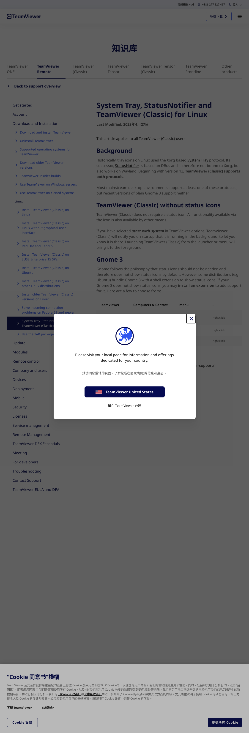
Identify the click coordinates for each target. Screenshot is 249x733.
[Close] (191, 318)
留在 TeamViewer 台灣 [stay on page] (124, 405)
